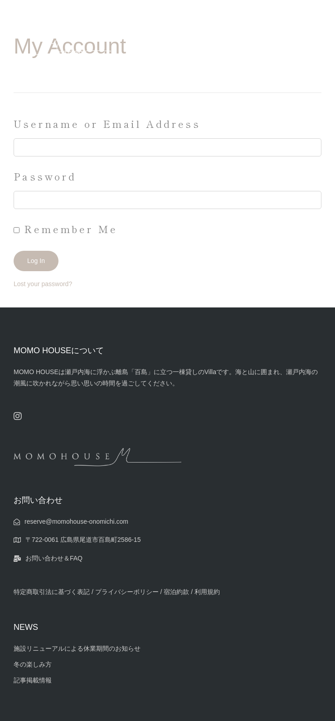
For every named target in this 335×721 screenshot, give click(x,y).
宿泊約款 (176, 591)
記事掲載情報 (33, 680)
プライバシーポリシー (127, 591)
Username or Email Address (107, 123)
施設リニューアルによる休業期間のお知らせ (77, 648)
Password (45, 176)
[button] (312, 55)
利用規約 (207, 591)
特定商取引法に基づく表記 (52, 591)
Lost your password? (43, 283)
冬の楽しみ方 (33, 664)
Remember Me (66, 228)
